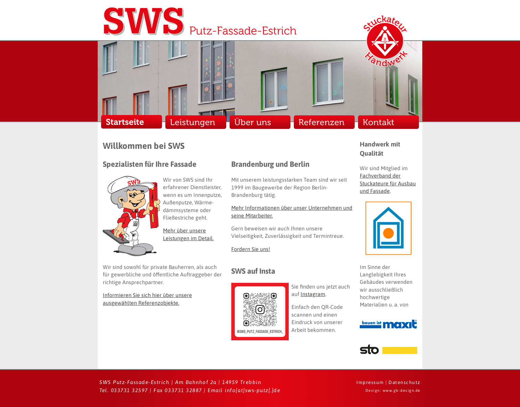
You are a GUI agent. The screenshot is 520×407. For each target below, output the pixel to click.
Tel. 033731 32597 (123, 390)
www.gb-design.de (402, 390)
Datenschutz (404, 382)
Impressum (370, 382)
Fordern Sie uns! (250, 249)
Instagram (313, 294)
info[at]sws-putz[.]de (252, 390)
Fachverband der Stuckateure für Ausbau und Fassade (388, 183)
